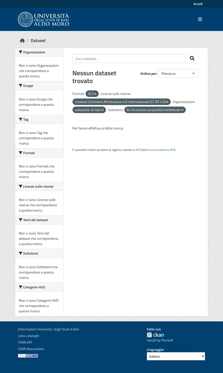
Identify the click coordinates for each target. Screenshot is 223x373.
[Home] (22, 40)
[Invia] (192, 58)
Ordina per (148, 73)
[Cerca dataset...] (129, 58)
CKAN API (25, 342)
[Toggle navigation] (200, 19)
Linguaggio (155, 349)
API (137, 149)
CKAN (155, 334)
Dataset (38, 40)
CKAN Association (31, 348)
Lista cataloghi (28, 335)
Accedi (198, 3)
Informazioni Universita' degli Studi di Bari (48, 329)
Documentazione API (160, 149)
